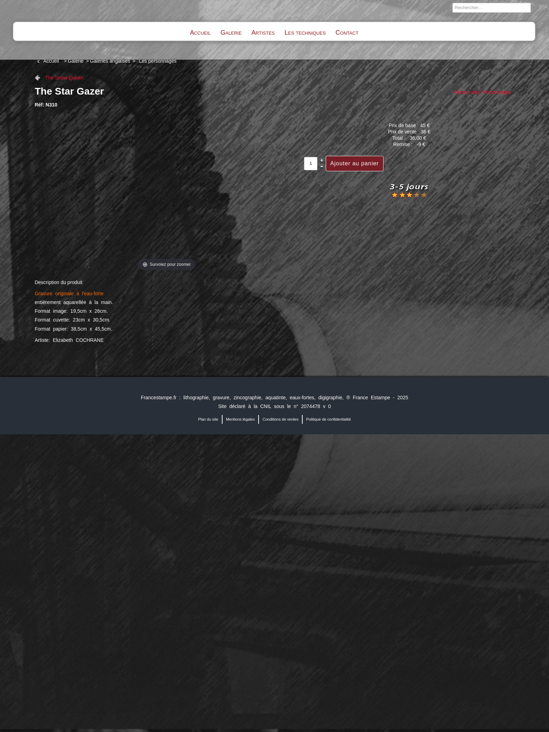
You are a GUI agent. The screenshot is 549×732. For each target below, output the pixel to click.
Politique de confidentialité (328, 419)
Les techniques (305, 32)
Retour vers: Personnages (483, 92)
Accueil (200, 32)
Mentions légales (240, 419)
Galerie (230, 32)
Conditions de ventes (280, 419)
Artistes (263, 32)
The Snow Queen (64, 78)
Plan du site (208, 419)
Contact (347, 32)
